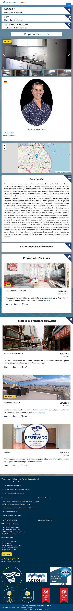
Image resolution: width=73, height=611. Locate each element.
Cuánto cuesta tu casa (9, 520)
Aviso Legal (5, 607)
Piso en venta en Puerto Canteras (13, 482)
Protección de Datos (26, 607)
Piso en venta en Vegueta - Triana (13, 493)
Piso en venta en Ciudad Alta (11, 485)
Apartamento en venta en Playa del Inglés (16, 504)
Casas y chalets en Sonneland (11, 515)
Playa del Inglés (8, 537)
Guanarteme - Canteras (10, 524)
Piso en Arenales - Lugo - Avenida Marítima (16, 489)
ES (22, 2)
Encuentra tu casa (44, 498)
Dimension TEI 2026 (43, 609)
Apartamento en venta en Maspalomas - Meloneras (19, 508)
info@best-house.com (11, 562)
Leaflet (57, 172)
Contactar (6, 554)
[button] (69, 53)
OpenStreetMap (66, 172)
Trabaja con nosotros (45, 520)
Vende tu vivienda (7, 498)
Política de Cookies (14, 607)
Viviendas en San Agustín (10, 512)
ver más (47, 301)
